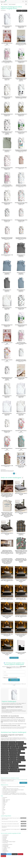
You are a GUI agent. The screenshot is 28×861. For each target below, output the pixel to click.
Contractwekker (6, 793)
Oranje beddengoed (19, 745)
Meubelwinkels (5, 840)
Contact (4, 852)
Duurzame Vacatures (6, 792)
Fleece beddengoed (4, 749)
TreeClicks (5, 786)
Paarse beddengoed (21, 769)
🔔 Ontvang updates (14, 679)
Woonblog (5, 837)
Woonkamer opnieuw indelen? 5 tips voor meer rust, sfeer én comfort (14, 819)
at (3, 814)
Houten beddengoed (13, 769)
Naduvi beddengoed (4, 758)
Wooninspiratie (5, 851)
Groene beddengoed (4, 760)
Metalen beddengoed (22, 747)
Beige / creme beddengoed (13, 767)
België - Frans (5, 800)
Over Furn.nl (5, 836)
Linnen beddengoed (4, 751)
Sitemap (4, 839)
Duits (4, 807)
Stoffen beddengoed (20, 758)
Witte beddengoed (4, 745)
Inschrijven (23, 782)
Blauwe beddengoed (4, 767)
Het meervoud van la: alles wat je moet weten (14, 821)
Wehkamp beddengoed (21, 760)
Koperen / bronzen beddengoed (14, 771)
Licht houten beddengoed (14, 763)
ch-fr (4, 806)
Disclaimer (5, 838)
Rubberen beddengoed (5, 769)
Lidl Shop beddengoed (12, 749)
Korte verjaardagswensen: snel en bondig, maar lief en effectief (14, 830)
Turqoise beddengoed (16, 762)
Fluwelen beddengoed (19, 742)
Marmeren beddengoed (5, 765)
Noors (4, 803)
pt (3, 808)
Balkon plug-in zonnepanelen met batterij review (14, 823)
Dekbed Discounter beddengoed (6, 762)
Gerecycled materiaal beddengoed (14, 751)
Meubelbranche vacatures (7, 844)
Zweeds (4, 804)
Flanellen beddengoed (4, 756)
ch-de (4, 805)
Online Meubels (6, 834)
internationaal (13, 792)
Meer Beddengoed (14, 657)
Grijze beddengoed (4, 773)
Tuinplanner (5, 848)
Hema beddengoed (4, 743)
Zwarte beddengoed (4, 754)
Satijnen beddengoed (12, 758)
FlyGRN (4, 788)
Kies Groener (5, 790)
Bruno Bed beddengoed (22, 743)
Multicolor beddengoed (12, 743)
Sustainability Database (7, 794)
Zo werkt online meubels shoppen (9, 841)
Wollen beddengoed (14, 747)
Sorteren (24, 10)
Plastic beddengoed (21, 756)
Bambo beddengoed (13, 760)
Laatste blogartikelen (6, 815)
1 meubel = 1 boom (6, 847)
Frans (4, 798)
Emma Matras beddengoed (5, 747)
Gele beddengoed (12, 742)
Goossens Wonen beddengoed (14, 754)
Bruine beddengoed (13, 756)
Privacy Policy (5, 842)
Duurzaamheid (5, 845)
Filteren (19, 10)
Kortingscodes (5, 846)
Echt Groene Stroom (6, 789)
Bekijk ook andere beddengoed (12, 478)
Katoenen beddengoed (14, 765)
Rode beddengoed (12, 745)
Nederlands (5, 797)
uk (3, 811)
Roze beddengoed (22, 765)
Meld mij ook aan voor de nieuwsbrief (10, 677)
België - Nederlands (6, 799)
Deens (4, 813)
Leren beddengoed (4, 771)
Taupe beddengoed (4, 742)
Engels (4, 809)
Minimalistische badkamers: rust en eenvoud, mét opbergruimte (14, 826)
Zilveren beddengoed (4, 763)
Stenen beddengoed (21, 749)
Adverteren (5, 849)
